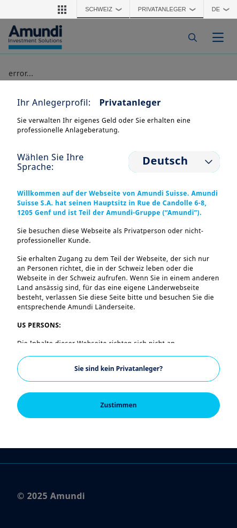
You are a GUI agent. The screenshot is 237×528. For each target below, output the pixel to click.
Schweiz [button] (106, 9)
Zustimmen (119, 405)
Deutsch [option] (165, 160)
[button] (62, 9)
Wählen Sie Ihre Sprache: (50, 162)
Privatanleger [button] (169, 9)
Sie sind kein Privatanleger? (118, 368)
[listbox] (174, 162)
